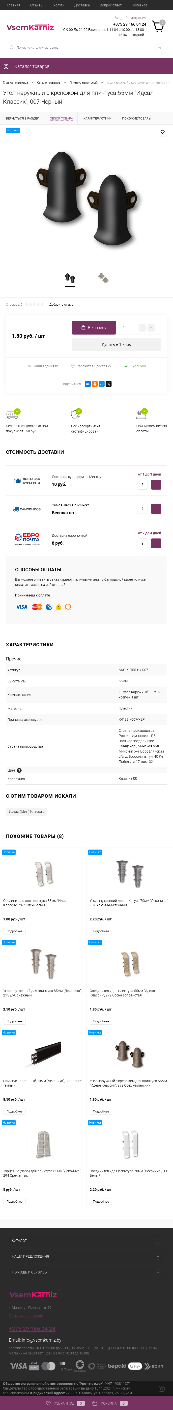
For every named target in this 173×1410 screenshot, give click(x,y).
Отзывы (36, 5)
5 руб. (43, 1192)
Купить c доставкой (156, 485)
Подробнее (14, 931)
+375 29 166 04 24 (129, 24)
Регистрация (135, 18)
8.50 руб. (43, 1102)
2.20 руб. (130, 922)
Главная (13, 5)
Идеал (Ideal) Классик (26, 812)
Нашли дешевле (42, 366)
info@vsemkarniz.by (41, 1340)
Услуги (58, 5)
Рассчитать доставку (91, 366)
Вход (118, 18)
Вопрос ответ (111, 5)
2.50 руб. (43, 1012)
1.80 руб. (43, 922)
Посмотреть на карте (26, 1316)
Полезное (139, 5)
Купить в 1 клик (116, 344)
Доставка (82, 5)
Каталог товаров (26, 66)
